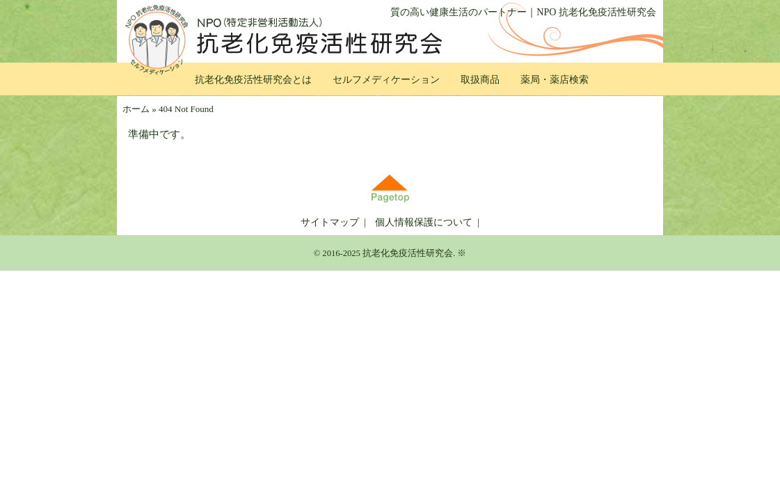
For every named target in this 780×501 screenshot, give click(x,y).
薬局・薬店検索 (554, 79)
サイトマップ (330, 222)
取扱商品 (480, 79)
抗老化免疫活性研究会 (408, 253)
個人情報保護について (423, 222)
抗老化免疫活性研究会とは (253, 79)
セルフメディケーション (386, 79)
